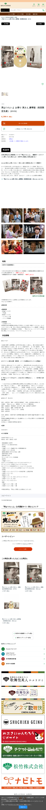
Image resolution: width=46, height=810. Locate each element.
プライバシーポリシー (16, 804)
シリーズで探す (20, 14)
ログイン (26, 543)
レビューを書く (23, 549)
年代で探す (28, 14)
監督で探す (35, 14)
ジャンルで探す (11, 14)
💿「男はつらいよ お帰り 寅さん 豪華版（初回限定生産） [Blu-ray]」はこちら (22, 179)
